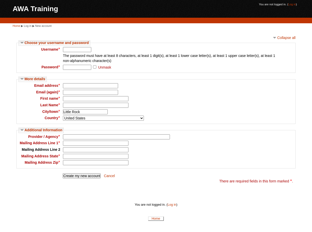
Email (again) (48, 92)
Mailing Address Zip (42, 162)
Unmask (104, 67)
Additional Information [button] (43, 130)
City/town (51, 112)
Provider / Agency (44, 137)
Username (50, 49)
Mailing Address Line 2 (41, 149)
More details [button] (35, 79)
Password (50, 67)
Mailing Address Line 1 (40, 143)
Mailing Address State (40, 156)
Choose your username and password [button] (57, 43)
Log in (292, 4)
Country (52, 118)
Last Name (50, 105)
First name (50, 98)
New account (43, 25)
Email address (47, 85)
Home (16, 25)
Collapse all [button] (286, 38)
